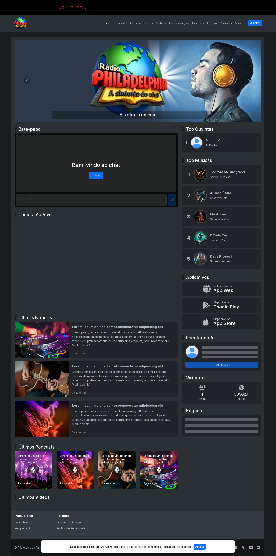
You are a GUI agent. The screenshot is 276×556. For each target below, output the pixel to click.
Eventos (198, 23)
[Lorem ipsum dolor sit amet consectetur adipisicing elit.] (33, 470)
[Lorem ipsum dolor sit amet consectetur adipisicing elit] (96, 340)
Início (106, 23)
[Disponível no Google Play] (221, 305)
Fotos (149, 23)
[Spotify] (258, 547)
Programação (179, 23)
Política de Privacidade (71, 528)
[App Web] (221, 289)
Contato (226, 23)
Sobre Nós (21, 522)
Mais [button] (238, 23)
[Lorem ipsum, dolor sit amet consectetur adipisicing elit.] (75, 470)
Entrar (255, 23)
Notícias (136, 23)
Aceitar (199, 546)
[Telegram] (235, 547)
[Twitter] (243, 547)
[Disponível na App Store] (221, 321)
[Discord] (250, 547)
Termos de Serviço (69, 522)
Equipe (212, 23)
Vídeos (161, 23)
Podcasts (120, 23)
